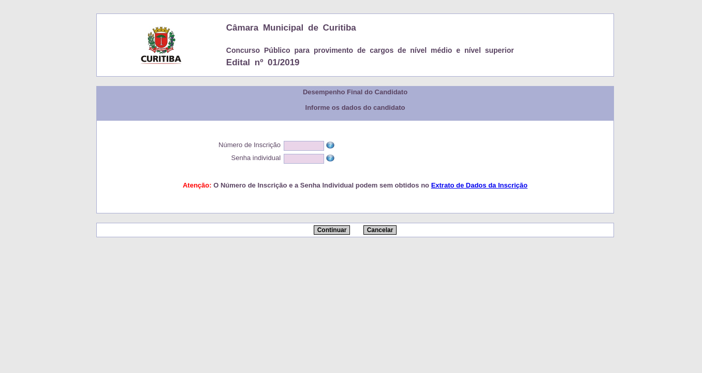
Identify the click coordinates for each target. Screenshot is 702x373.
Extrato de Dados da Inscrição (479, 185)
